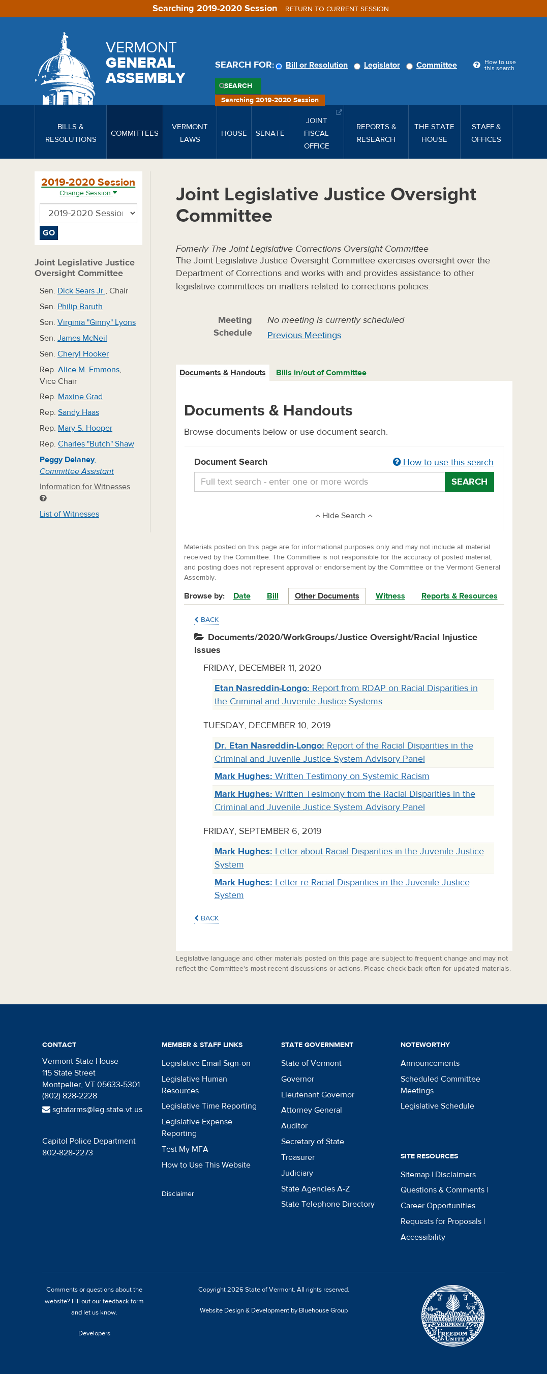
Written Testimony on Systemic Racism (322, 776)
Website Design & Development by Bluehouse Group (274, 1310)
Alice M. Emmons (88, 370)
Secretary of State (312, 1142)
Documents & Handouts (222, 373)
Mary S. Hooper (85, 428)
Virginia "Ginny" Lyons (96, 322)
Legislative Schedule (437, 1106)
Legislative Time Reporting (209, 1106)
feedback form (123, 1301)
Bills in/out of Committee (321, 373)
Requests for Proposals (441, 1221)
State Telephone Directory (328, 1204)
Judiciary (297, 1173)
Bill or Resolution (313, 65)
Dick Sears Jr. (81, 291)
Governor (297, 1079)
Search (238, 86)
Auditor (294, 1126)
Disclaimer (178, 1194)
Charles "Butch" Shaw (96, 444)
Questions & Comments (442, 1190)
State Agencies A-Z (315, 1189)
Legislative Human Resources (194, 1085)
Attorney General (311, 1110)
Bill (273, 596)
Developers (94, 1333)
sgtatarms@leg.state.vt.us (92, 1109)
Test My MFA (185, 1149)
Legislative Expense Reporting (197, 1128)
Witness (390, 596)
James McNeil (82, 338)
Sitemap (415, 1175)
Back (206, 619)
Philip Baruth (80, 307)
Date (242, 596)
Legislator (378, 65)
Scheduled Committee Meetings (440, 1085)
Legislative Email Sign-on (206, 1063)
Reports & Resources (459, 596)
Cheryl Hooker (83, 354)
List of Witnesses (69, 514)
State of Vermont (311, 1063)
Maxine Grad (80, 397)
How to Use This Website (206, 1165)
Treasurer (298, 1157)
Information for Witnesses (85, 492)
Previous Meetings (304, 335)
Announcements (430, 1063)
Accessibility (423, 1237)
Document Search (344, 463)
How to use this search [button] (443, 462)
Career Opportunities (438, 1206)
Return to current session (337, 9)
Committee (433, 65)
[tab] (223, 373)
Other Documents (327, 596)
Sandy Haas (78, 412)
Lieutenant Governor (317, 1095)
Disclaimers (455, 1175)
